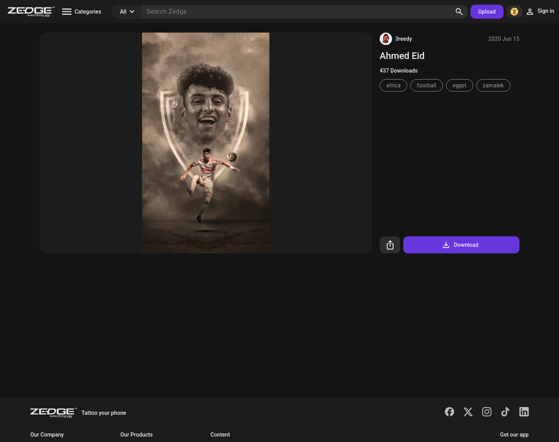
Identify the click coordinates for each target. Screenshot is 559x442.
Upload (487, 12)
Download (459, 245)
